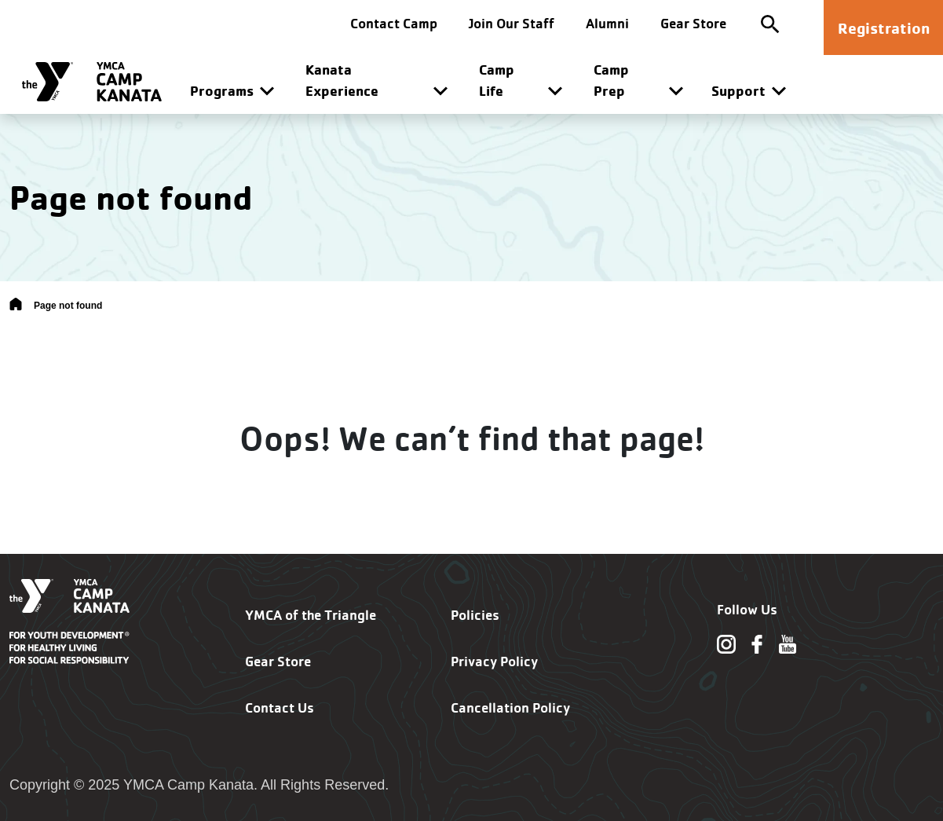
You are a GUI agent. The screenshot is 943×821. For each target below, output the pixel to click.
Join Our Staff (511, 23)
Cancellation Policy (510, 707)
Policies (475, 615)
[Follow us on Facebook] (756, 643)
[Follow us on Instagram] (726, 643)
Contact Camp (393, 23)
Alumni (607, 23)
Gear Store (693, 23)
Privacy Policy (494, 661)
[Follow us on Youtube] (787, 643)
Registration (884, 28)
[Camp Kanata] (92, 81)
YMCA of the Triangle (310, 615)
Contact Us (279, 707)
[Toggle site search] (770, 23)
